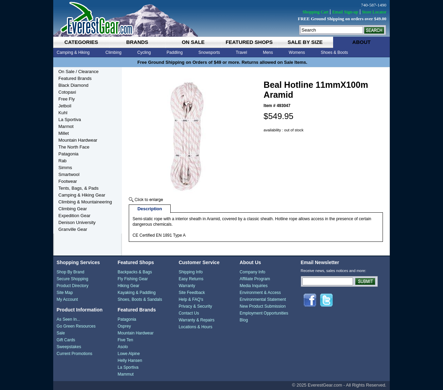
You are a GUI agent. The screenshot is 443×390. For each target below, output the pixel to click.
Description (149, 208)
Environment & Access (260, 292)
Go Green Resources (76, 326)
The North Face (73, 147)
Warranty (187, 285)
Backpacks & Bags (134, 272)
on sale (193, 42)
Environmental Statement (263, 299)
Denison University (76, 222)
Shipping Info (191, 272)
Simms (65, 167)
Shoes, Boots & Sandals (139, 299)
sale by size (304, 42)
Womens (297, 52)
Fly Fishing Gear (132, 278)
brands (137, 42)
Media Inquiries (254, 285)
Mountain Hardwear (77, 140)
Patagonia (68, 153)
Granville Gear (72, 229)
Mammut (125, 374)
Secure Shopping (72, 278)
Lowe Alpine (128, 353)
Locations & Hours (195, 326)
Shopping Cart (315, 11)
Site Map (65, 292)
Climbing (113, 52)
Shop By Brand (70, 272)
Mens (268, 52)
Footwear (67, 181)
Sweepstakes (69, 346)
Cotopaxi (67, 92)
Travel (241, 52)
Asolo (122, 346)
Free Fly (66, 99)
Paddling (175, 52)
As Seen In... (68, 319)
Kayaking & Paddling (136, 292)
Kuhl (62, 112)
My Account (67, 299)
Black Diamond (73, 85)
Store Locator (374, 11)
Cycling (144, 52)
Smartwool (68, 174)
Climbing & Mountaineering (85, 201)
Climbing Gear (72, 208)
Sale (61, 333)
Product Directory (73, 285)
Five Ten (125, 340)
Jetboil (64, 105)
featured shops (249, 42)
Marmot (65, 126)
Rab (62, 160)
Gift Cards (66, 340)
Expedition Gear (74, 215)
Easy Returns (191, 278)
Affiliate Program (255, 278)
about (361, 42)
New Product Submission (263, 306)
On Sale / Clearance (78, 71)
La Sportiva (69, 119)
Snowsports (209, 52)
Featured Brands (75, 78)
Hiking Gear (128, 285)
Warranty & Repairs (196, 320)
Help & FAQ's (191, 299)
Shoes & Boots (334, 52)
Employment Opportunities (264, 313)
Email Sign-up (345, 11)
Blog (244, 320)
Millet (63, 133)
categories (81, 42)
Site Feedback (192, 292)
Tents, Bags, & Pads (78, 188)
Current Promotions (74, 353)
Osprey (124, 326)
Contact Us (189, 313)
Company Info (252, 272)
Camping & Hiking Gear (81, 195)
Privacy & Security (195, 306)
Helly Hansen (129, 360)
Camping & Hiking (73, 52)
